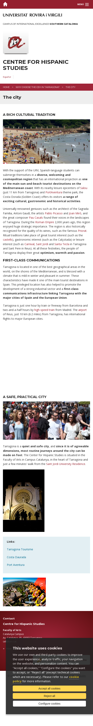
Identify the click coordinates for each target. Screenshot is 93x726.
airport (82, 310)
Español (7, 76)
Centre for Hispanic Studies (36, 65)
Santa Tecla (61, 244)
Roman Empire (44, 222)
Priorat (82, 231)
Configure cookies (49, 703)
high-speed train (44, 310)
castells (7, 239)
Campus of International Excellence (40, 24)
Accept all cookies (49, 688)
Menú (80, 4)
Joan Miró (75, 213)
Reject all (49, 696)
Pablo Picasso (54, 213)
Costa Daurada (16, 557)
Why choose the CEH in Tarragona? (38, 87)
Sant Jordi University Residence (65, 464)
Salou (83, 188)
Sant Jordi (42, 244)
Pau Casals (36, 217)
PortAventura (53, 192)
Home (6, 87)
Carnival (29, 244)
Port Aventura (15, 565)
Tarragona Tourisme (20, 549)
